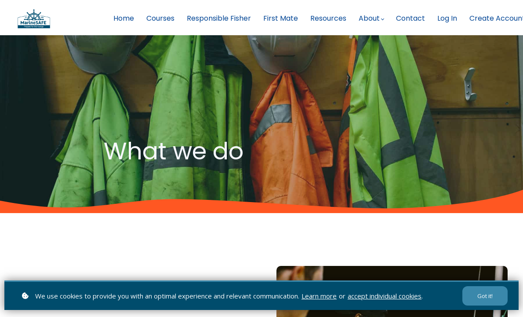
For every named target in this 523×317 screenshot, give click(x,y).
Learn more (319, 295)
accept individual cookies (384, 295)
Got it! (485, 296)
